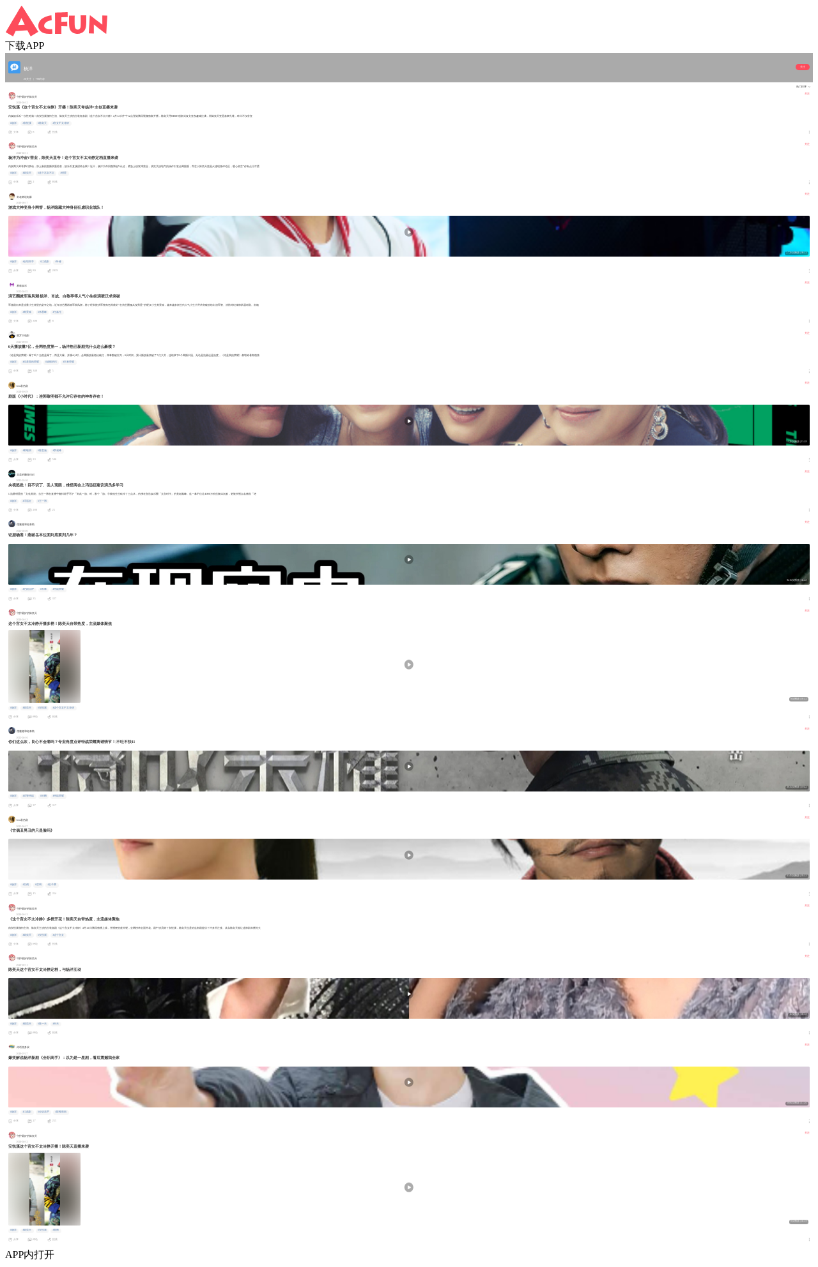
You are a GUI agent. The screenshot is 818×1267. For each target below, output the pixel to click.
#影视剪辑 (60, 1112)
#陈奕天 (42, 123)
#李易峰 (42, 312)
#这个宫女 (58, 935)
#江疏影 (44, 261)
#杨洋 (13, 123)
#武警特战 (28, 796)
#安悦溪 (26, 123)
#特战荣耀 (58, 589)
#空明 (38, 884)
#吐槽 (43, 796)
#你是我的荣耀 (30, 362)
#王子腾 (51, 884)
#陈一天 (42, 1024)
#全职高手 (28, 261)
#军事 (43, 589)
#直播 (55, 1230)
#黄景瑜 (26, 312)
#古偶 (25, 884)
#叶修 (58, 261)
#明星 (63, 173)
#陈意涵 (42, 450)
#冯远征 (26, 501)
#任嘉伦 (56, 312)
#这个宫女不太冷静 (63, 708)
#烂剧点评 (28, 589)
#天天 (55, 1024)
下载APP (24, 45)
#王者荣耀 (68, 362)
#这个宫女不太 (46, 173)
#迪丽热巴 (51, 362)
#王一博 (42, 501)
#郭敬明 (26, 450)
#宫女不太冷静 (60, 123)
